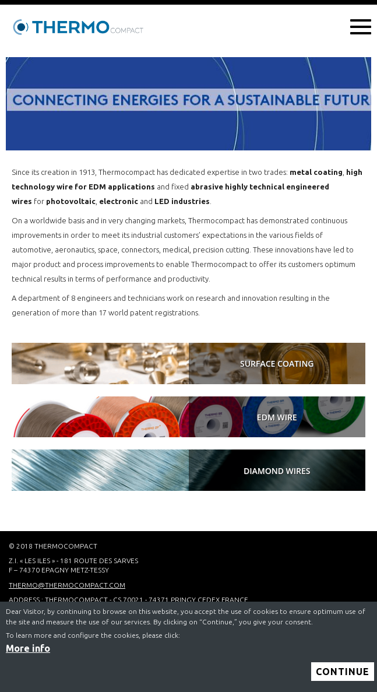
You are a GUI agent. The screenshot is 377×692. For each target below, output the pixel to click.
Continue (342, 675)
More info (28, 652)
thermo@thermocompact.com (67, 585)
